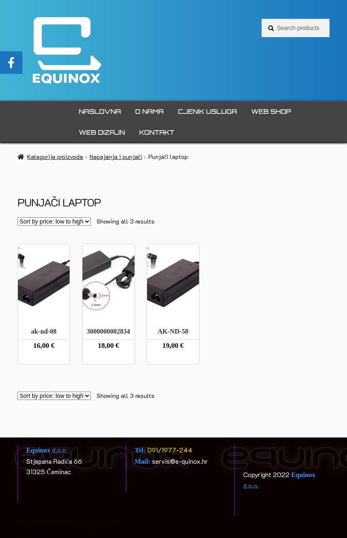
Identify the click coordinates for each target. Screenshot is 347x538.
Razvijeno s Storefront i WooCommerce (73, 532)
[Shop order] (54, 221)
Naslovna (100, 112)
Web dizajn (102, 132)
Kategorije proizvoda (55, 157)
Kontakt (156, 132)
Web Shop (271, 112)
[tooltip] (11, 62)
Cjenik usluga (207, 112)
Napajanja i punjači (116, 157)
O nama (149, 112)
